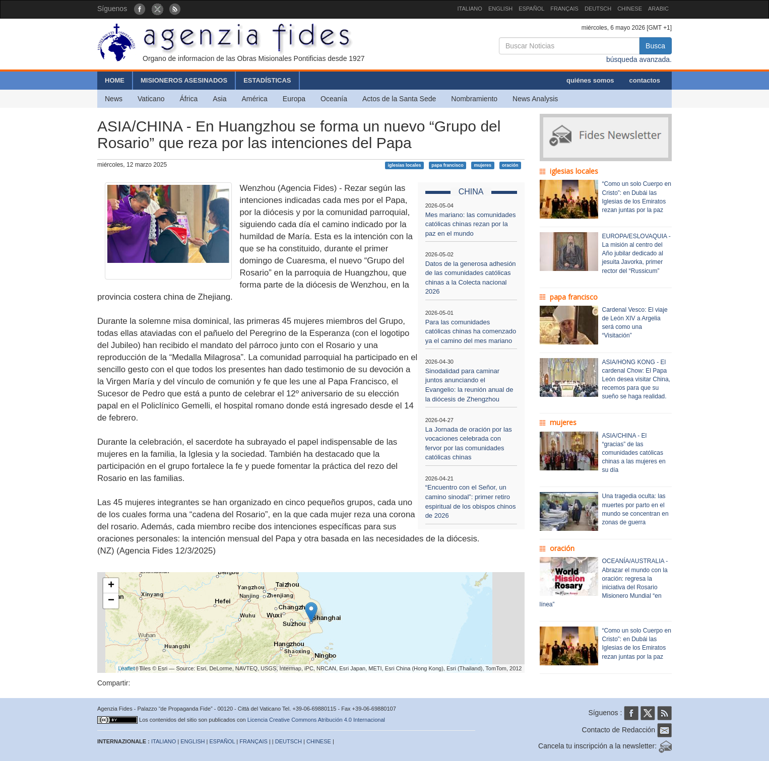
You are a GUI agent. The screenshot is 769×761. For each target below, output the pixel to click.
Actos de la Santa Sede (399, 99)
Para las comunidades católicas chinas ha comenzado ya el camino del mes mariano (471, 331)
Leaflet (126, 668)
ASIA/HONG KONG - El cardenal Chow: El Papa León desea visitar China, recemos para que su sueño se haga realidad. (636, 379)
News (113, 99)
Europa (294, 99)
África (188, 99)
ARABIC (658, 9)
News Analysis (535, 99)
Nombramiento (474, 99)
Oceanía (334, 99)
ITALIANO (470, 9)
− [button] (111, 600)
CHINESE (629, 9)
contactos (644, 80)
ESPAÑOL (531, 9)
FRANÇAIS (564, 9)
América (255, 99)
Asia (219, 99)
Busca (655, 46)
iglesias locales (404, 165)
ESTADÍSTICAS (267, 80)
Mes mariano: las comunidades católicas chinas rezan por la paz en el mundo (470, 224)
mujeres (483, 165)
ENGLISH (500, 9)
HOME (114, 80)
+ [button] (111, 585)
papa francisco (447, 165)
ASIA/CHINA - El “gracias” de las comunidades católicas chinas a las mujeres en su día (634, 453)
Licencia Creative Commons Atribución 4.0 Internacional (316, 720)
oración (510, 165)
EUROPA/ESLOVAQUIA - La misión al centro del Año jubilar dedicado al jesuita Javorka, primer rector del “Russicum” (636, 253)
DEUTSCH (598, 9)
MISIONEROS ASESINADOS (184, 80)
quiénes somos (590, 80)
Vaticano (151, 99)
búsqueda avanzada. (639, 59)
